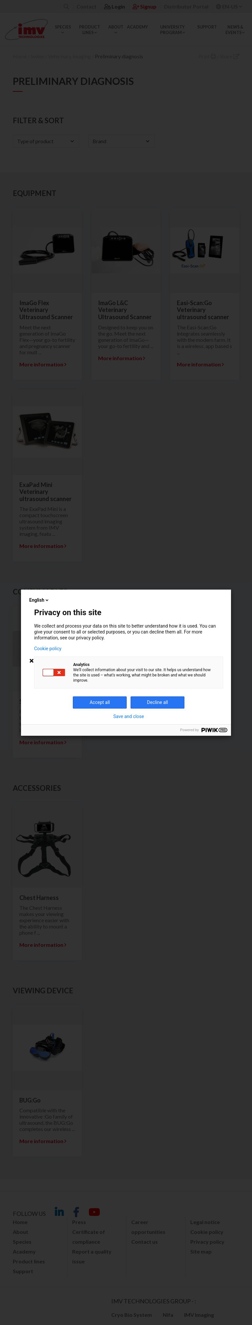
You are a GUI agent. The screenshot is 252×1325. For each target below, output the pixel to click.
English (39, 600)
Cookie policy (47, 648)
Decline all (157, 702)
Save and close (128, 716)
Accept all (100, 702)
